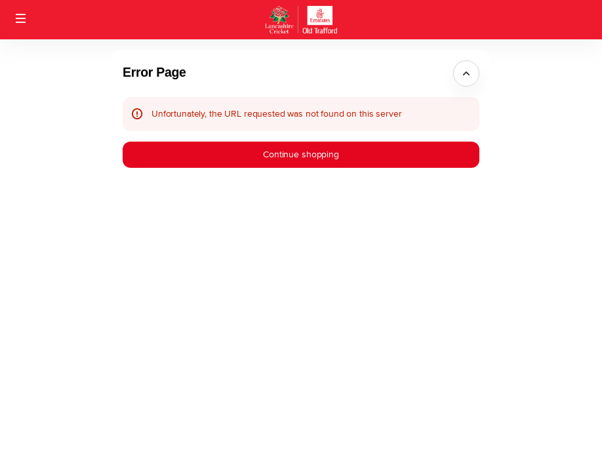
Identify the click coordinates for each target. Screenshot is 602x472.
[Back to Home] (301, 19)
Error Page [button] (154, 72)
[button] (21, 18)
